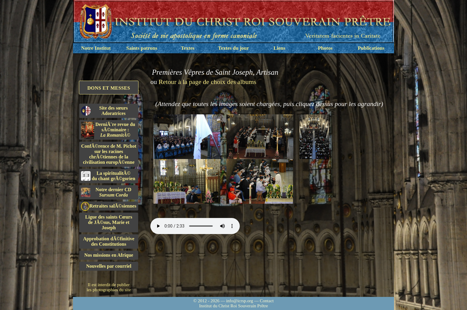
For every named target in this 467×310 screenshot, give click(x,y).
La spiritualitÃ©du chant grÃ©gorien (108, 176)
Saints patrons (141, 48)
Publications (371, 48)
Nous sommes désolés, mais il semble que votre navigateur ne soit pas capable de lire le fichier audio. (195, 226)
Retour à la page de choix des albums (207, 81)
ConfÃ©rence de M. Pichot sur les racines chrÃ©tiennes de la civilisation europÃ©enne (108, 154)
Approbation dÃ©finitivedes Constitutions (108, 241)
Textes (187, 48)
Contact (267, 300)
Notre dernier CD (106, 192)
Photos (325, 48)
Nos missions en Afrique (108, 255)
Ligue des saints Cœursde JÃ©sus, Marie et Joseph (108, 222)
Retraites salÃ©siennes (108, 206)
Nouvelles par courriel (108, 266)
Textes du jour (233, 48)
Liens (279, 48)
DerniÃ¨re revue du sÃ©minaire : (108, 130)
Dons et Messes (108, 88)
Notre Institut (95, 48)
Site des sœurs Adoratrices (104, 110)
